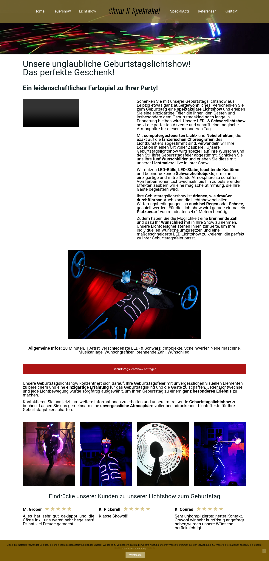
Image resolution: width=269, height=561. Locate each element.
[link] (106, 454)
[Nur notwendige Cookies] (264, 551)
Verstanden (135, 555)
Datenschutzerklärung (134, 548)
